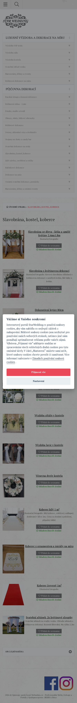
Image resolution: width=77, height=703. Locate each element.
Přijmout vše (38, 372)
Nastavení (38, 381)
